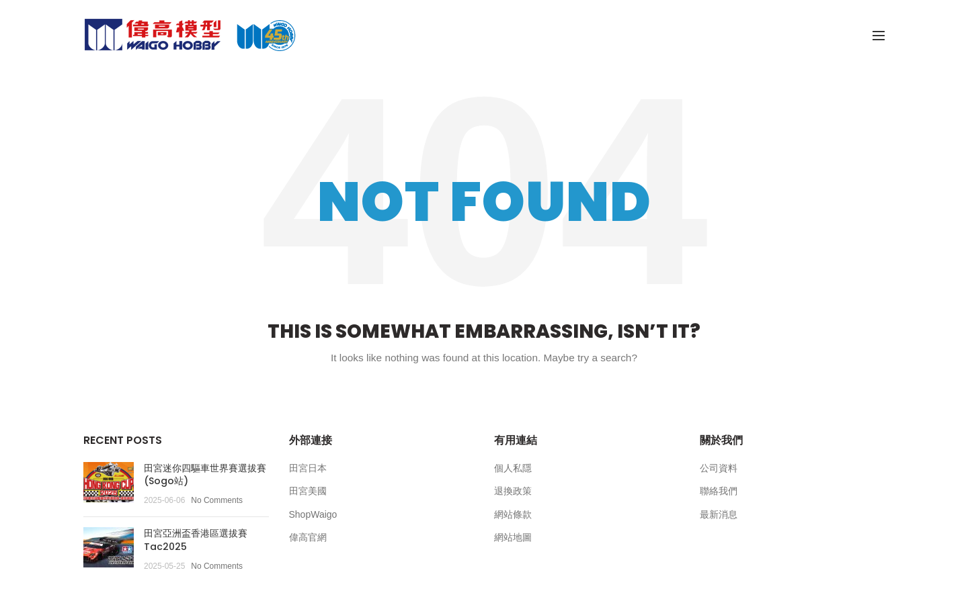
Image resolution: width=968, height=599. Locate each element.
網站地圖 (513, 537)
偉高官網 (308, 537)
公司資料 (718, 468)
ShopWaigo (313, 514)
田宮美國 (308, 491)
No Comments (217, 500)
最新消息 (718, 514)
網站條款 (513, 514)
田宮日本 (308, 468)
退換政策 (513, 491)
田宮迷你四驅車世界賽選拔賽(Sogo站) (205, 474)
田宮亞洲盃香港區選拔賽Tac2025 (195, 539)
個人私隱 (513, 468)
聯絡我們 (718, 491)
